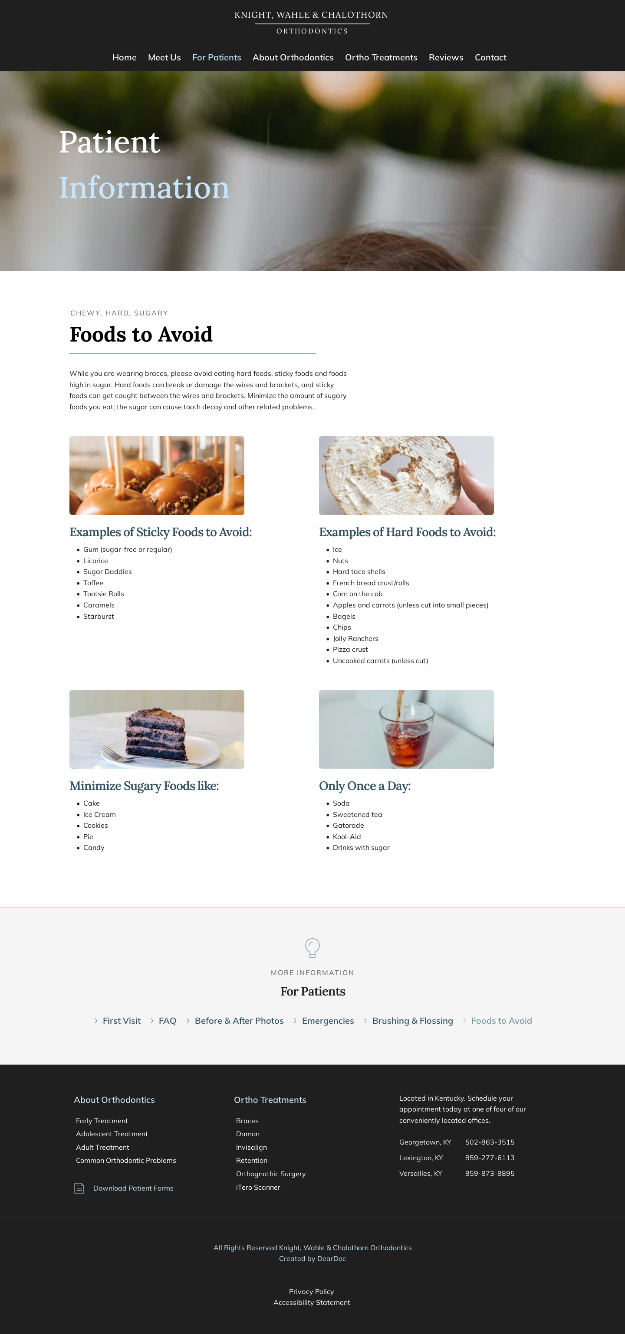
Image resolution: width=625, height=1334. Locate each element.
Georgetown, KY (425, 1142)
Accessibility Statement (312, 1302)
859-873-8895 (490, 1173)
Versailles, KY (420, 1173)
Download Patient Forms (133, 1188)
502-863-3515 (490, 1142)
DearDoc (331, 1258)
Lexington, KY (421, 1157)
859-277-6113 (490, 1157)
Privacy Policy (312, 1291)
